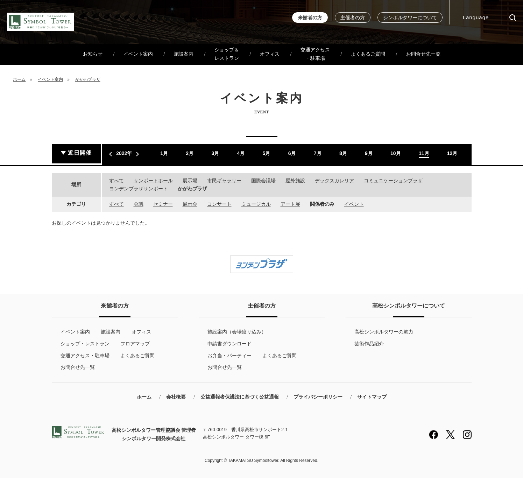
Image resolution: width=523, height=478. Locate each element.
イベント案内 (138, 54)
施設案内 (183, 54)
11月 (424, 153)
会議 (138, 204)
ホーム (19, 79)
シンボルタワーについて (410, 17)
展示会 (190, 204)
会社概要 (176, 397)
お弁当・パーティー (229, 355)
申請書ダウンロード (229, 343)
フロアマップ (135, 343)
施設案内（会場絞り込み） (236, 332)
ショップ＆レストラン (226, 54)
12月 (452, 153)
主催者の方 (352, 17)
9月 (369, 153)
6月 (292, 153)
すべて (116, 180)
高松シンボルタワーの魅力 (383, 332)
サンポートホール (153, 180)
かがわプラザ (87, 79)
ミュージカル (256, 204)
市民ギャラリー (224, 180)
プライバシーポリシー (318, 397)
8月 (343, 153)
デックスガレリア (334, 180)
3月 (215, 153)
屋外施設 (295, 180)
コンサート (219, 204)
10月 (395, 153)
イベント (354, 204)
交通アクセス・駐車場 (315, 54)
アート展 (290, 204)
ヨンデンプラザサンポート (138, 188)
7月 (317, 153)
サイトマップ (372, 397)
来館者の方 (310, 17)
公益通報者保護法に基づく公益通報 (239, 397)
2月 (189, 153)
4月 (241, 153)
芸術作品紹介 (369, 343)
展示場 (190, 180)
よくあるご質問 (368, 54)
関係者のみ (322, 204)
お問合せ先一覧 (423, 54)
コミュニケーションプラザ (393, 180)
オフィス (270, 54)
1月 (164, 153)
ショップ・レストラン (85, 343)
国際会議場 (263, 180)
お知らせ (93, 54)
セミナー (163, 204)
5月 (266, 153)
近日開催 (80, 153)
